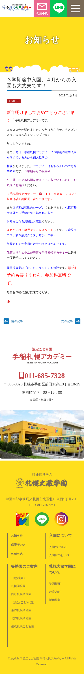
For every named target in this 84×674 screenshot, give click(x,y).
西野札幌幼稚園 (21, 594)
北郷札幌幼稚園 (21, 618)
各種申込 (17, 554)
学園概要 (55, 583)
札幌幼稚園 (18, 586)
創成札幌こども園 (22, 626)
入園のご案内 (58, 547)
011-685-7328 (45, 376)
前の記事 (17, 321)
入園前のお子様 (59, 555)
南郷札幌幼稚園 (21, 610)
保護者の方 (18, 544)
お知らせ (14, 101)
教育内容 (55, 592)
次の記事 (67, 321)
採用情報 (55, 600)
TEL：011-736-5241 (42, 505)
